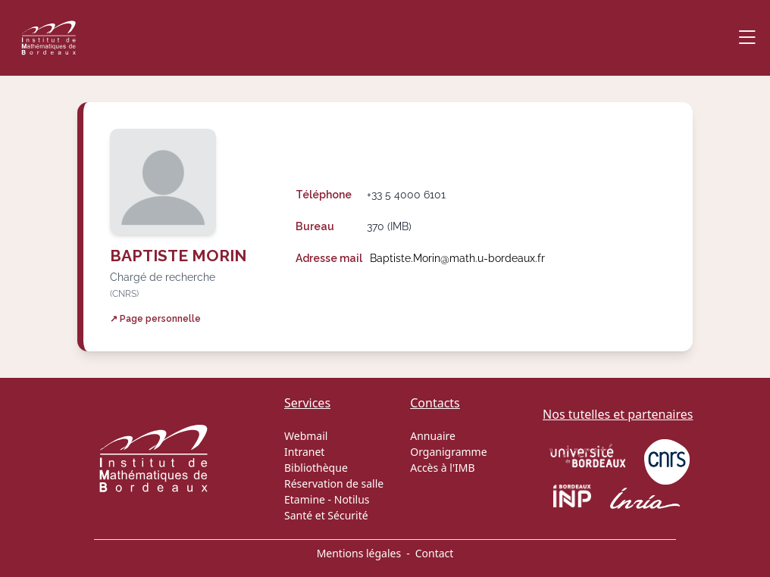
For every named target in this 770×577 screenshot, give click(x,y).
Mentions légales (359, 553)
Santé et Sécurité (326, 515)
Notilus (352, 499)
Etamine (304, 499)
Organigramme (448, 451)
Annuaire (432, 436)
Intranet (304, 451)
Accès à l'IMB (442, 467)
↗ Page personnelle (155, 318)
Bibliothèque (316, 467)
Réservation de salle (333, 483)
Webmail (305, 436)
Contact (434, 553)
